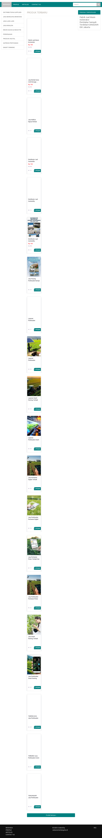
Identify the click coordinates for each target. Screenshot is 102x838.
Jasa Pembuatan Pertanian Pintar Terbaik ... (33, 599)
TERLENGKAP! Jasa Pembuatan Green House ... (33, 797)
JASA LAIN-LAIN (8, 21)
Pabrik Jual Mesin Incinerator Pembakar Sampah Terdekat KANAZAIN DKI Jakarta (89, 22)
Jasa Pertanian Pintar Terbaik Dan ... (33, 559)
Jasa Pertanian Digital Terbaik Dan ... (32, 479)
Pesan (37, 51)
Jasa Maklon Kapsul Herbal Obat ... (32, 121)
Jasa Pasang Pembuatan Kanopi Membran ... (34, 281)
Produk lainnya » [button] (51, 815)
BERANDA (6, 4)
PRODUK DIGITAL (9, 38)
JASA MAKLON (8, 25)
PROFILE (16, 4)
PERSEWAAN (7, 34)
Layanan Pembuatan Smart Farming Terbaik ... (33, 440)
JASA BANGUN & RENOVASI (12, 17)
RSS (95, 828)
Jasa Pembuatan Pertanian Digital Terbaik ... (33, 519)
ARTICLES (25, 4)
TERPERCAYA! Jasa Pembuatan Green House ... (33, 718)
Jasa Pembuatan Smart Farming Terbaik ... (33, 678)
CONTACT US (36, 4)
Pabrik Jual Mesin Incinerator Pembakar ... (33, 42)
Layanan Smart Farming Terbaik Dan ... (33, 400)
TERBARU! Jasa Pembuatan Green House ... (33, 758)
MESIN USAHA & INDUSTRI (12, 30)
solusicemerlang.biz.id (60, 830)
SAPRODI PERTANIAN (10, 43)
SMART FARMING (9, 47)
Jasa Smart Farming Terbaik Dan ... (33, 638)
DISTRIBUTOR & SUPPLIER (12, 12)
